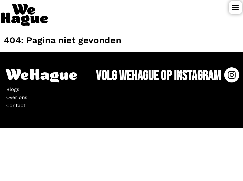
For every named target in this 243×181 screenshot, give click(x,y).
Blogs (12, 89)
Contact (16, 105)
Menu (235, 7)
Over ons (16, 97)
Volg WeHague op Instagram (167, 76)
